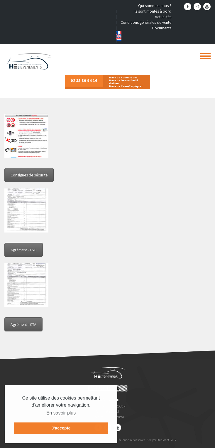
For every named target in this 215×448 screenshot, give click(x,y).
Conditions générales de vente (146, 22)
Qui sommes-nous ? (154, 5)
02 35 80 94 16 (84, 80)
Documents (161, 28)
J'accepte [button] (60, 428)
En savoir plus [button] (61, 412)
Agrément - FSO (24, 249)
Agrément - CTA (23, 324)
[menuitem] (143, 32)
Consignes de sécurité (29, 175)
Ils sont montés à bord (152, 11)
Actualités (163, 16)
